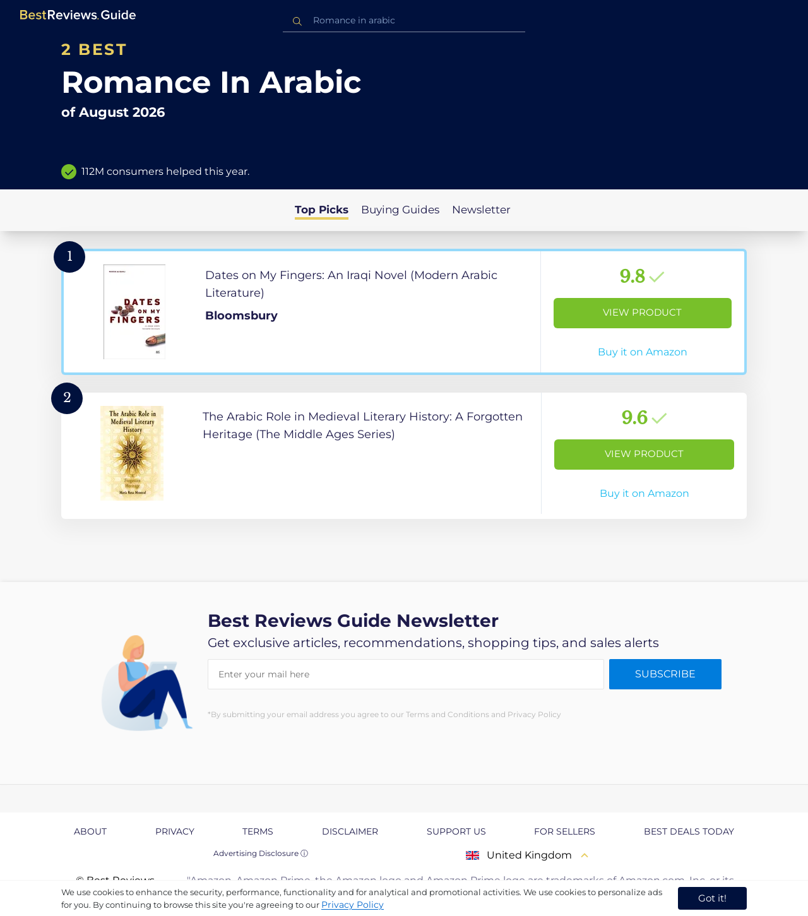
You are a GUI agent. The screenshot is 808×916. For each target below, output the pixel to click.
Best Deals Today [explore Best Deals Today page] (689, 831)
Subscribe (665, 674)
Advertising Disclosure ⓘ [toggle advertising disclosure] (260, 853)
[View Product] (404, 312)
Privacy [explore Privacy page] (174, 831)
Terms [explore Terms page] (257, 831)
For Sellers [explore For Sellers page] (564, 831)
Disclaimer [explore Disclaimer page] (350, 831)
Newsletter (481, 209)
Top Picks (321, 209)
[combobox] (404, 20)
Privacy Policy (352, 904)
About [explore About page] (90, 831)
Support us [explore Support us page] (456, 831)
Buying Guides (400, 209)
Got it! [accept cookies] (712, 898)
